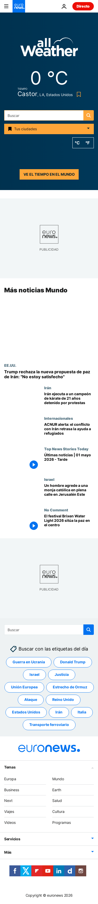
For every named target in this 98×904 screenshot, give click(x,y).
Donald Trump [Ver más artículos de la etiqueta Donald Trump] (72, 662)
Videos (10, 822)
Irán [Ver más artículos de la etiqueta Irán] (58, 712)
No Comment (56, 510)
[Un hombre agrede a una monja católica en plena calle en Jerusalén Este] (69, 492)
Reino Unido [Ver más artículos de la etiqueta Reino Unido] (63, 700)
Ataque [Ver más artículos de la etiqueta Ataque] (30, 700)
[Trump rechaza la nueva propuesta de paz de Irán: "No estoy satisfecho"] (49, 374)
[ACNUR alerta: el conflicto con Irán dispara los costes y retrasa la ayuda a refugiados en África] (69, 432)
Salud (57, 801)
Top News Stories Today (66, 449)
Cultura (58, 811)
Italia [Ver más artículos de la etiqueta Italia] (82, 712)
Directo (83, 6)
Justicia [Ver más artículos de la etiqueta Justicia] (62, 674)
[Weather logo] (49, 48)
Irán (47, 388)
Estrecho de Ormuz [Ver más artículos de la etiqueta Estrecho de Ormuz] (70, 687)
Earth (56, 790)
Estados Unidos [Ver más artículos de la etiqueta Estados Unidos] (26, 712)
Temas (10, 767)
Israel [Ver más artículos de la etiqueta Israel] (34, 674)
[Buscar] (49, 115)
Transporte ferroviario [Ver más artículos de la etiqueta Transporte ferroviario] (49, 725)
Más (7, 852)
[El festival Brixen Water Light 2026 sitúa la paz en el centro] (69, 523)
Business (11, 790)
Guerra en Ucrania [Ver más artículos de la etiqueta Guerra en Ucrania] (29, 662)
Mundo (58, 779)
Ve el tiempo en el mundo (49, 174)
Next (8, 801)
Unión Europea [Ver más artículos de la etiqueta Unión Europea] (24, 687)
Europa (10, 779)
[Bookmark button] (78, 94)
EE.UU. (10, 365)
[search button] (88, 115)
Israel (49, 479)
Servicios (12, 839)
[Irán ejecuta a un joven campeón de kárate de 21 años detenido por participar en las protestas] (69, 401)
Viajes (9, 811)
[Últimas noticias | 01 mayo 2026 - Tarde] (69, 462)
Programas (61, 822)
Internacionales (58, 418)
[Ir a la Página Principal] (19, 6)
